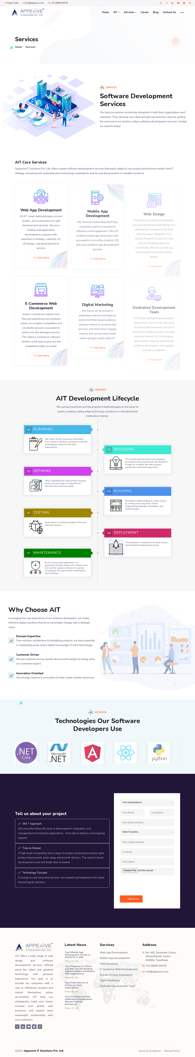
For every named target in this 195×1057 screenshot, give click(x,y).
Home (105, 12)
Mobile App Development (115, 958)
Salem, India (11, 2)
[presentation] (142, 883)
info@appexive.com (33, 2)
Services (130, 12)
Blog (156, 12)
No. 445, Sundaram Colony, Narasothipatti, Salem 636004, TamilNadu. (161, 956)
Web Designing (109, 963)
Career (145, 12)
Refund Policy (172, 1051)
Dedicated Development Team (117, 986)
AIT (116, 12)
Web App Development (41, 216)
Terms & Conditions (150, 1051)
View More (41, 263)
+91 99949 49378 (58, 2)
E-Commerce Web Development (41, 311)
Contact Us (169, 12)
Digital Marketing (110, 980)
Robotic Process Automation (116, 975)
